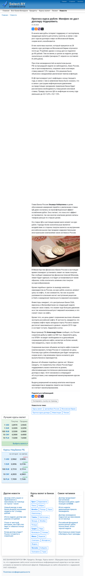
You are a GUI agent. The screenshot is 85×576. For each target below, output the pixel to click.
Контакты (80, 1)
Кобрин (41, 505)
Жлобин (43, 521)
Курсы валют (44, 11)
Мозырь (35, 521)
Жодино (34, 544)
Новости (63, 11)
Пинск (34, 505)
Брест (34, 502)
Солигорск (35, 540)
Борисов (42, 536)
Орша (50, 509)
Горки (44, 552)
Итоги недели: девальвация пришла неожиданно (68, 509)
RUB (7, 431)
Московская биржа (68, 409)
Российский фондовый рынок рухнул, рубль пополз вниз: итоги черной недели (68, 525)
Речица (34, 525)
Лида (41, 529)
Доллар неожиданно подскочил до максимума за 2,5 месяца (69, 517)
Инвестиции (56, 413)
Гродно (34, 529)
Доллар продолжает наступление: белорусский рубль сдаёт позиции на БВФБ (69, 501)
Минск (34, 536)
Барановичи (42, 502)
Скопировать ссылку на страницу (45, 401)
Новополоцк (36, 513)
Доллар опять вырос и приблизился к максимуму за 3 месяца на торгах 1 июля (14, 501)
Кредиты (33, 11)
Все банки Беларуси (19, 11)
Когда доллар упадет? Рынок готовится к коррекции (13, 534)
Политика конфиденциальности (16, 572)
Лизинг (55, 11)
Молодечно (46, 540)
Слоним (45, 532)
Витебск (35, 509)
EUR (7, 428)
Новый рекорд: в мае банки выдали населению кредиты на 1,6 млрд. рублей (15, 510)
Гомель (34, 517)
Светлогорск (44, 517)
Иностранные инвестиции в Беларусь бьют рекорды (69, 533)
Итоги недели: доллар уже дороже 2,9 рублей (15, 518)
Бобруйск (43, 548)
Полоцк (43, 509)
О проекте (72, 1)
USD (7, 425)
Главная (64, 1)
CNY (7, 435)
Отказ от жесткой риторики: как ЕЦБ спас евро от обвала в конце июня (14, 525)
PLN (7, 438)
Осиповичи (36, 552)
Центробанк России (52, 409)
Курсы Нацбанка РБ (14, 449)
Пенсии (66, 413)
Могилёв (35, 548)
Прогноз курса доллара (41, 413)
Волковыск (36, 532)
